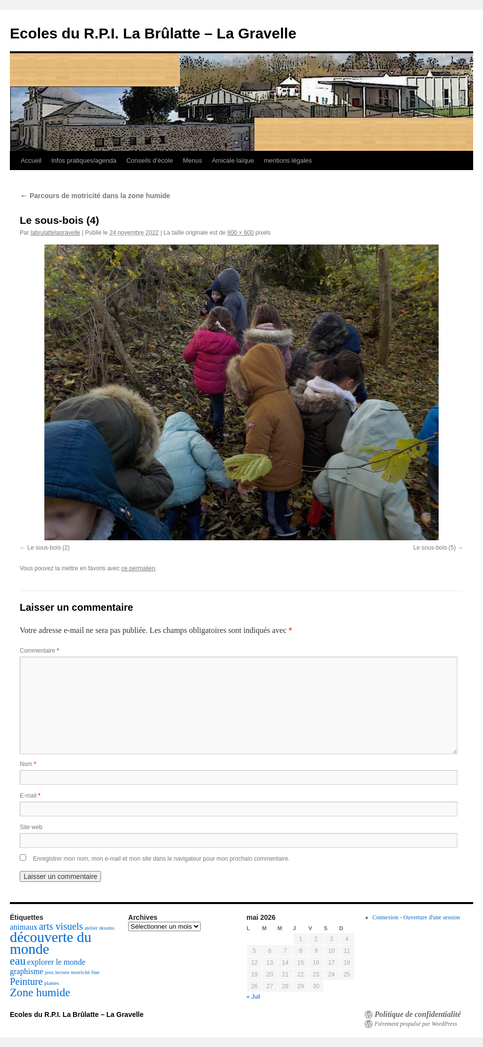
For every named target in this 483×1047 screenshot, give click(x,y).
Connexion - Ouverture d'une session (416, 917)
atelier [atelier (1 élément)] (91, 928)
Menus (192, 160)
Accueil (31, 160)
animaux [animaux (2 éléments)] (23, 927)
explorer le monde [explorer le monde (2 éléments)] (56, 962)
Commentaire (39, 650)
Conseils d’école (149, 160)
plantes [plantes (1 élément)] (51, 983)
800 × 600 (240, 232)
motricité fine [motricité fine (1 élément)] (85, 972)
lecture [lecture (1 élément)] (62, 972)
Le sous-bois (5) (435, 547)
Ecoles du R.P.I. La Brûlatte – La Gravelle (153, 33)
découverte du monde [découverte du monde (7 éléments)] (50, 943)
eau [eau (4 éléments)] (18, 960)
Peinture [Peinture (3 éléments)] (26, 981)
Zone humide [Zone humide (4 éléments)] (40, 992)
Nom (28, 764)
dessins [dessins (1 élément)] (106, 928)
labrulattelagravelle (55, 232)
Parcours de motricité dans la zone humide (95, 196)
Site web (31, 827)
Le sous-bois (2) (48, 547)
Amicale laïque (233, 160)
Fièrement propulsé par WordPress (416, 1023)
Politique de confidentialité (418, 1014)
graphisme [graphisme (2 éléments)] (26, 971)
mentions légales (288, 160)
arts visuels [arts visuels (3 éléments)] (61, 926)
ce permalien (138, 568)
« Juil (253, 996)
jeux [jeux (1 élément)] (49, 972)
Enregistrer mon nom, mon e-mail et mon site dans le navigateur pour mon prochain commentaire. (161, 858)
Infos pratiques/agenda (83, 160)
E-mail (30, 795)
